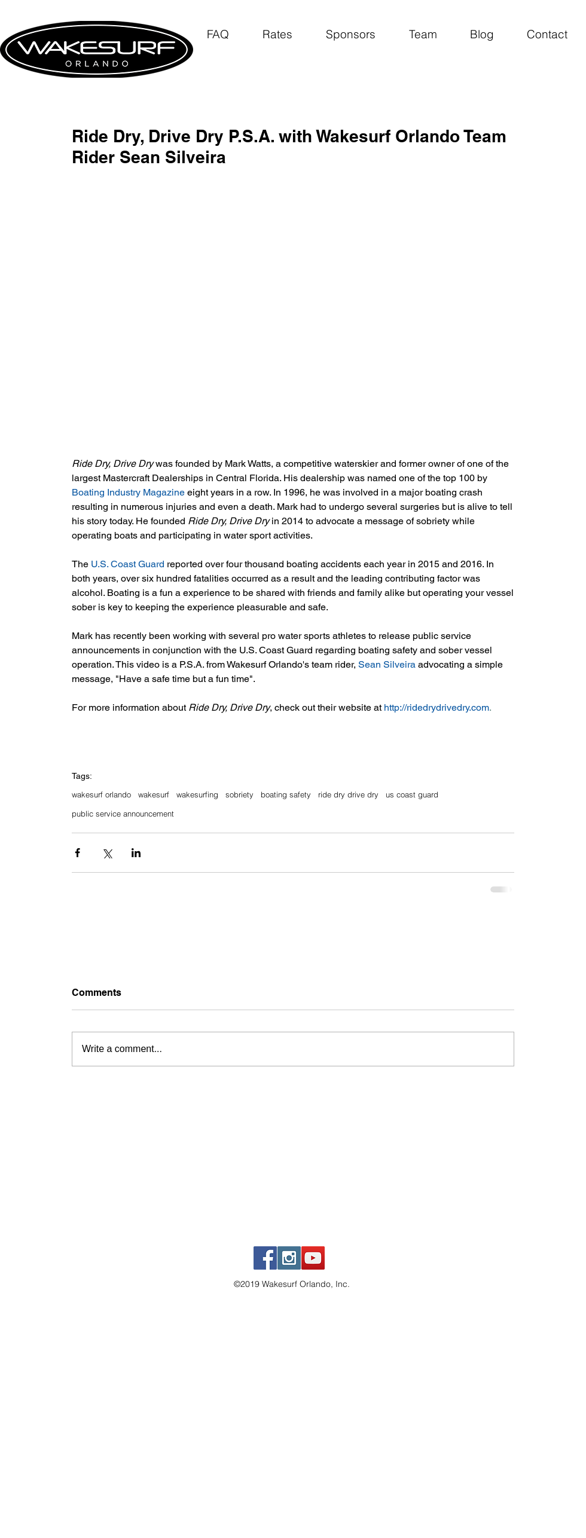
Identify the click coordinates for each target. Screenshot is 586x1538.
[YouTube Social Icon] (313, 1258)
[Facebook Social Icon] (265, 1258)
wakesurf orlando (101, 794)
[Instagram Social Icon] (289, 1258)
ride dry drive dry (348, 794)
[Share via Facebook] (77, 852)
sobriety (239, 794)
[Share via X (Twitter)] (106, 852)
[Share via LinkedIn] (136, 852)
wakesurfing (197, 794)
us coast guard (412, 794)
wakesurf (153, 794)
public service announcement (123, 813)
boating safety (286, 794)
